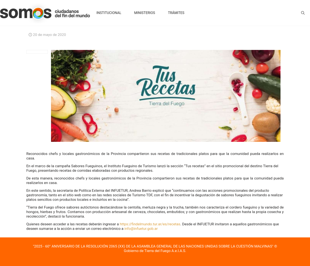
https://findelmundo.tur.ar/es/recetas (150, 224)
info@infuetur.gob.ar (141, 228)
